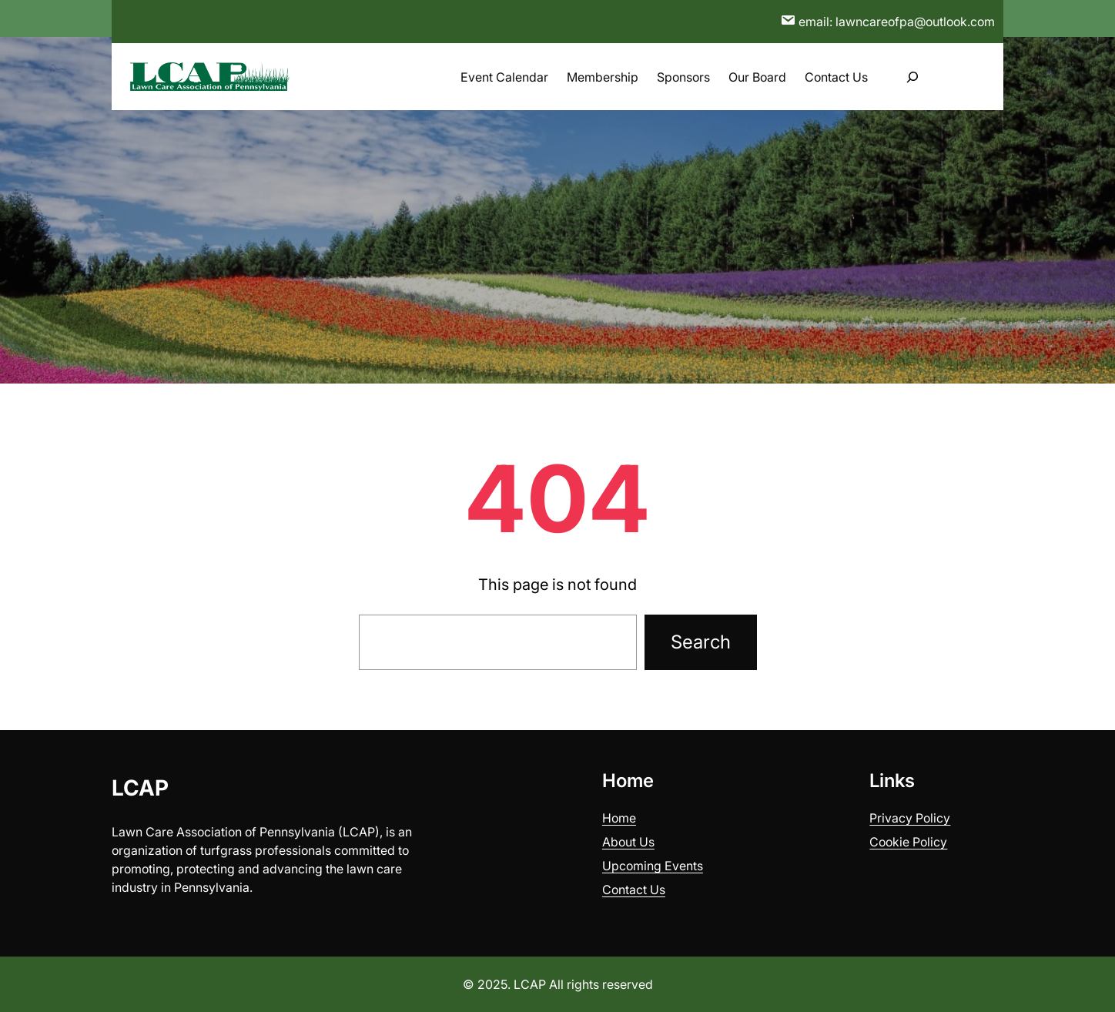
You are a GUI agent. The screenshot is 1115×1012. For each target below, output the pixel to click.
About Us (628, 841)
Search (701, 642)
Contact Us (633, 889)
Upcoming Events (652, 865)
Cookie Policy (908, 841)
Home (619, 818)
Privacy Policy (909, 818)
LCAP (140, 788)
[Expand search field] (912, 77)
